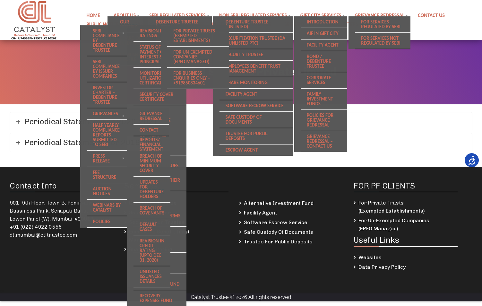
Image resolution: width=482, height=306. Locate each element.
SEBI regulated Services (179, 16)
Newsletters (346, 24)
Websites (370, 257)
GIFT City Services (324, 16)
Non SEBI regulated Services (255, 16)
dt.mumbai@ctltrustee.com (43, 235)
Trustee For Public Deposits (278, 242)
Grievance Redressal (383, 16)
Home (93, 16)
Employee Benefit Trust (197, 24)
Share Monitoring (150, 249)
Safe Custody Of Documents (278, 232)
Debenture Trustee (153, 203)
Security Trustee (150, 212)
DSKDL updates (256, 24)
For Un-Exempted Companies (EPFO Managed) (393, 224)
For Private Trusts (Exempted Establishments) (391, 207)
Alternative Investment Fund (279, 203)
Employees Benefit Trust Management (159, 236)
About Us (126, 16)
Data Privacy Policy (382, 267)
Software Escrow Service (275, 222)
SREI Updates (302, 24)
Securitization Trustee (157, 222)
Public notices (104, 24)
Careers (144, 24)
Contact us (435, 16)
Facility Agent (260, 213)
